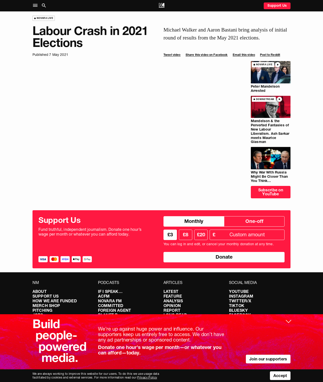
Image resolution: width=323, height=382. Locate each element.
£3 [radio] (170, 235)
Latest (170, 291)
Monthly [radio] (193, 221)
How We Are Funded (54, 300)
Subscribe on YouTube (270, 191)
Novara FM (110, 300)
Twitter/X (240, 300)
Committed (110, 305)
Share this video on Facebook (207, 55)
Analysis (173, 300)
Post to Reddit (270, 55)
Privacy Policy (147, 377)
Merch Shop (46, 305)
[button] (36, 5)
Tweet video (172, 55)
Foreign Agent (114, 310)
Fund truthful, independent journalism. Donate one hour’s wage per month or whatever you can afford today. (89, 232)
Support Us (277, 5)
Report (171, 310)
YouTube (239, 291)
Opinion (172, 305)
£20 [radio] (201, 235)
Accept (280, 375)
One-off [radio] (254, 221)
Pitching (42, 310)
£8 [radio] (185, 235)
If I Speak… (110, 291)
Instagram (241, 296)
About (39, 291)
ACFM (104, 296)
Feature (172, 296)
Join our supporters (268, 358)
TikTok (236, 305)
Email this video (244, 55)
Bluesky (238, 310)
